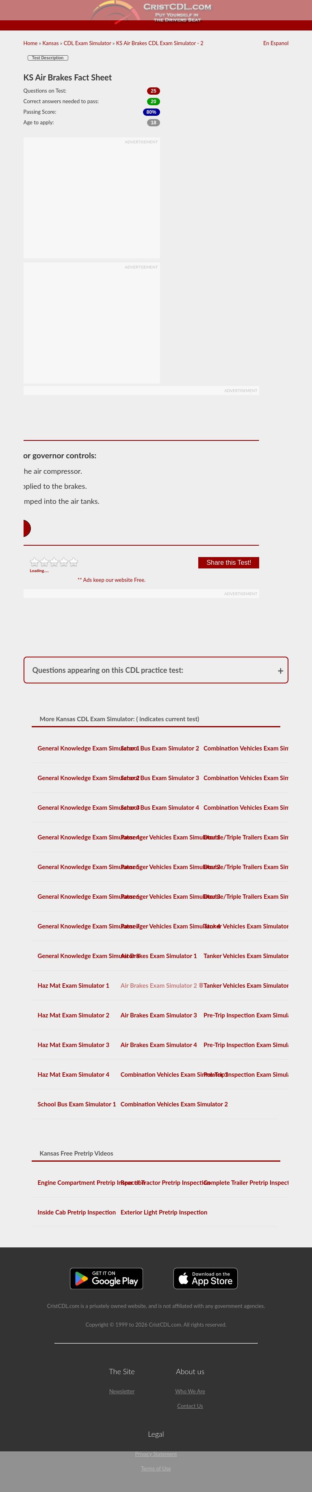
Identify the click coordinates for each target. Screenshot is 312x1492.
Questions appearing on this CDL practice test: (108, 670)
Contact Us (190, 1406)
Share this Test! (228, 562)
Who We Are (190, 1391)
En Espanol (275, 43)
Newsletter (122, 1391)
